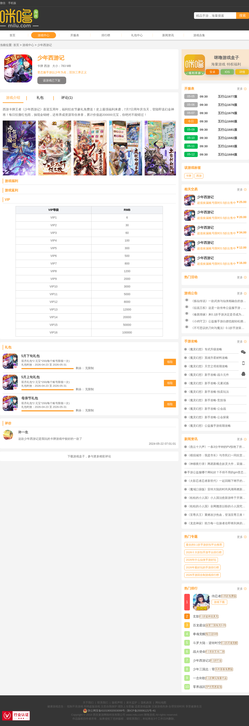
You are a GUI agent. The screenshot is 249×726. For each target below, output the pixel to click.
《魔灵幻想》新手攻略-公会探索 (208, 417)
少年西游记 (44, 45)
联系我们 (102, 702)
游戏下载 (219, 602)
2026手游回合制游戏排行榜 (202, 574)
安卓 (212, 72)
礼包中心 (137, 35)
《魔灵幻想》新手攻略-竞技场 (206, 400)
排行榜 (105, 35)
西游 (199, 175)
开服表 (74, 35)
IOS (227, 72)
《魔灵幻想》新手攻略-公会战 (206, 408)
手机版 (12, 3)
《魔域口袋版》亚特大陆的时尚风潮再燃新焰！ (217, 489)
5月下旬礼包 (30, 356)
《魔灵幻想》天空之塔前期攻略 (207, 366)
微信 (2, 3)
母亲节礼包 (29, 398)
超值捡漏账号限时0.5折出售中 (216, 202)
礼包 (40, 98)
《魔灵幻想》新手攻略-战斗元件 (208, 374)
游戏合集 (199, 35)
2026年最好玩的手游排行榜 (202, 567)
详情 (242, 72)
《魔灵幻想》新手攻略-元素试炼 (208, 383)
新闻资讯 (168, 35)
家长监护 (131, 702)
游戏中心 (43, 35)
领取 (170, 362)
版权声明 (117, 702)
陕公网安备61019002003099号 (106, 710)
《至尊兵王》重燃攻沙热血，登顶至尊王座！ (216, 514)
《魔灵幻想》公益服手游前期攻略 (209, 425)
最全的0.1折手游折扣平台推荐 (204, 544)
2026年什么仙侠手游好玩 (201, 559)
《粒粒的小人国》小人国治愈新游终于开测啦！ (217, 497)
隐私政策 (146, 702)
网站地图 (160, 702)
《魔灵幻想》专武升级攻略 (204, 349)
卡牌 (188, 175)
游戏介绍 (13, 98)
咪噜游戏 (149, 714)
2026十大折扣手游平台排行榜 (204, 552)
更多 (240, 88)
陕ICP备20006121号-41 (141, 710)
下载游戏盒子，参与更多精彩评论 (89, 456)
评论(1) (67, 98)
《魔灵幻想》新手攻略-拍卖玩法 (208, 391)
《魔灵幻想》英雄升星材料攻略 (207, 357)
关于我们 (88, 702)
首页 (12, 35)
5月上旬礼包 (30, 377)
